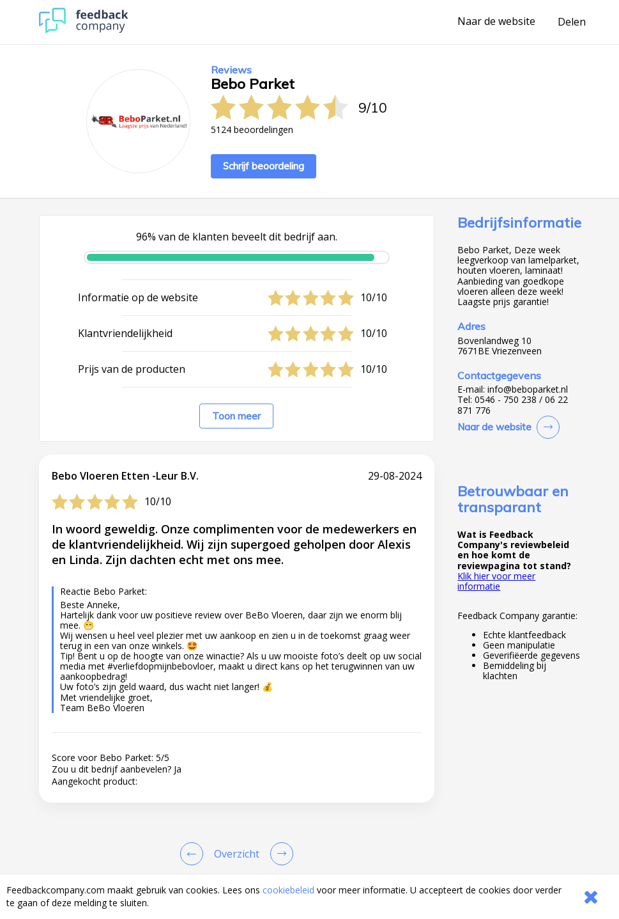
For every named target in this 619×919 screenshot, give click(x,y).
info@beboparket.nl (527, 389)
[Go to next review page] (279, 853)
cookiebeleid (288, 890)
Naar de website (496, 21)
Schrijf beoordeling (263, 166)
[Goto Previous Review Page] (194, 853)
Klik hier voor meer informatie (496, 581)
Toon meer (236, 416)
